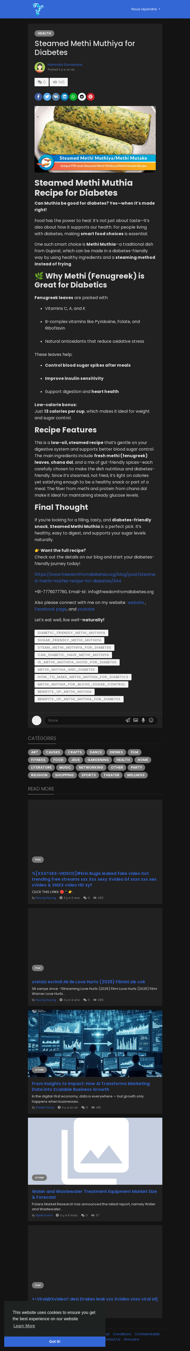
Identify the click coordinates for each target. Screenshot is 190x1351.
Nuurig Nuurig (46, 898)
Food (58, 759)
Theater (111, 775)
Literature (41, 767)
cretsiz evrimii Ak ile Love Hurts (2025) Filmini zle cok (88, 982)
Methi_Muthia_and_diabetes (66, 669)
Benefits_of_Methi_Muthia (64, 691)
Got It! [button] (54, 1341)
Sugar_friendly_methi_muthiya (69, 640)
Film (134, 752)
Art (34, 752)
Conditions (122, 1334)
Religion (39, 775)
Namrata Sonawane (65, 64)
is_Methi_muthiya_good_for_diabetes (77, 662)
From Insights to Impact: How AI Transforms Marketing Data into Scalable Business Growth (91, 1086)
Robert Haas (45, 1107)
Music (65, 767)
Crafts (75, 752)
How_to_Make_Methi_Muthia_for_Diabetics (83, 676)
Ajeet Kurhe (44, 1215)
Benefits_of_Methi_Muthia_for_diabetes (79, 699)
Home (143, 759)
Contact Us (111, 1339)
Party (136, 767)
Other (117, 767)
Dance (96, 752)
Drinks (116, 752)
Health (44, 33)
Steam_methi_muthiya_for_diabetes (74, 647)
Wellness (136, 775)
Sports (88, 775)
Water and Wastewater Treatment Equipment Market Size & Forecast (94, 1194)
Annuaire (131, 1339)
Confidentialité (147, 1334)
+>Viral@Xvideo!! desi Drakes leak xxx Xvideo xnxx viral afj (95, 1299)
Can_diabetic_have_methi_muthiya (73, 654)
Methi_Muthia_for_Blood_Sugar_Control (81, 684)
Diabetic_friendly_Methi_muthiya (71, 632)
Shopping (64, 775)
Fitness (38, 759)
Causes (53, 752)
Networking (91, 767)
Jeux (75, 759)
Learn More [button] (24, 1326)
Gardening (98, 759)
